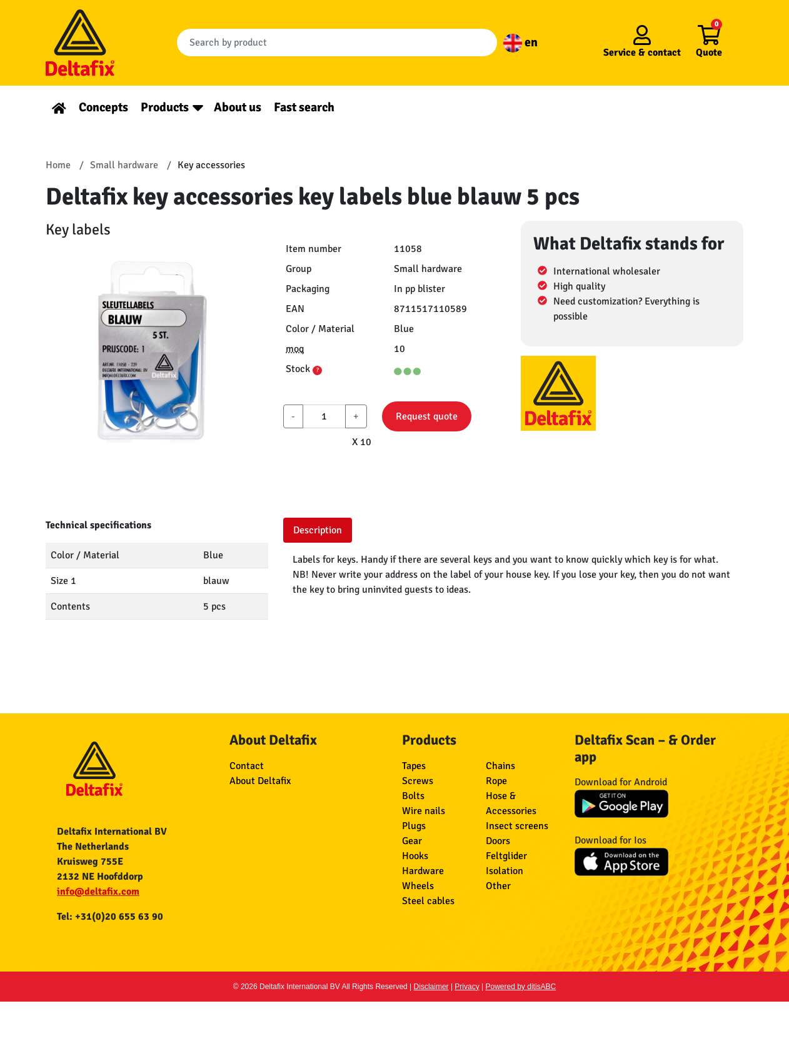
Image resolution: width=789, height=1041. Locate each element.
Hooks (415, 856)
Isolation (504, 871)
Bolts (413, 796)
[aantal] (324, 416)
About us (237, 107)
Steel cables (428, 901)
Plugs (414, 826)
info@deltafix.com (98, 891)
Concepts (103, 107)
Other (498, 886)
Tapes (414, 766)
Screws (417, 781)
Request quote (427, 416)
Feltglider (506, 856)
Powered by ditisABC (521, 986)
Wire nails (423, 811)
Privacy (467, 986)
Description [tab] (317, 530)
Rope (496, 781)
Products (165, 107)
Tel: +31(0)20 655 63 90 (110, 916)
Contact (246, 766)
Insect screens (517, 826)
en (520, 42)
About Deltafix (260, 781)
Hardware (423, 871)
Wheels (418, 886)
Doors (498, 841)
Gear (412, 841)
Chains (500, 766)
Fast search (304, 107)
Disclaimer (431, 986)
